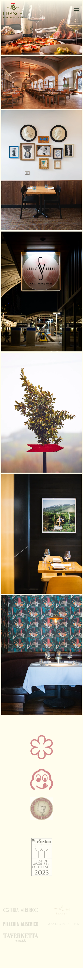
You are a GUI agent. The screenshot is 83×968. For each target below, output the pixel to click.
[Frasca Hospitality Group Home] (18, 10)
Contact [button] (41, 951)
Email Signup (41, 962)
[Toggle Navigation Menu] (76, 10)
